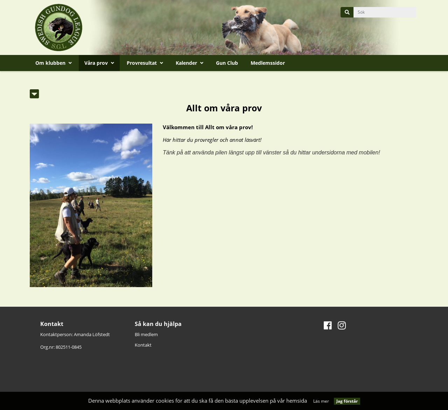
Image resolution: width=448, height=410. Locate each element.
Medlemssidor (268, 63)
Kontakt (143, 345)
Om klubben (53, 63)
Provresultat (145, 63)
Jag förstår (347, 401)
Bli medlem (146, 334)
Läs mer (321, 401)
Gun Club (227, 63)
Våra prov (99, 63)
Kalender (189, 63)
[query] (385, 12)
